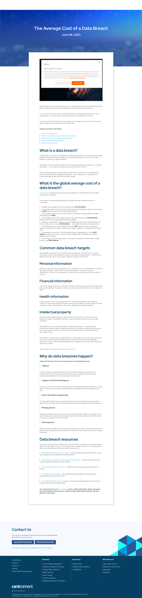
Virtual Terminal (47, 572)
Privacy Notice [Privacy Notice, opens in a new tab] (81, 78)
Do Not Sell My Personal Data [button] (22, 569)
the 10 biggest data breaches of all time (62, 346)
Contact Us (124, 4)
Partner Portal (77, 561)
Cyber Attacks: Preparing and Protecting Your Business (61, 457)
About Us (97, 3)
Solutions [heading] (46, 557)
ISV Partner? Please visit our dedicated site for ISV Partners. (32, 550)
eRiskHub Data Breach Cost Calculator (55, 450)
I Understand (78, 83)
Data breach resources (50, 140)
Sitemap (14, 566)
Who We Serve (67, 3)
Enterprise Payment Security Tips (53, 464)
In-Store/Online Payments (50, 567)
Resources (83, 3)
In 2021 (42, 111)
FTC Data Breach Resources (52, 478)
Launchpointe (62, 486)
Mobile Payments (48, 570)
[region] (71, 74)
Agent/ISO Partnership (23, 544)
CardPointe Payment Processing (53, 564)
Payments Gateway (48, 575)
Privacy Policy (16, 557)
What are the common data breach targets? (57, 135)
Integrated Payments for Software (53, 578)
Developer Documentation (81, 564)
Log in (110, 3)
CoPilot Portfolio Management (52, 561)
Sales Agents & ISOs (110, 561)
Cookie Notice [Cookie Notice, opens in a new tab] (73, 78)
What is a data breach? (50, 131)
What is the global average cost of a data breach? (59, 133)
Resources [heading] (77, 557)
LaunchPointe (77, 567)
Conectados (107, 567)
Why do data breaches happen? (53, 138)
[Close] (100, 62)
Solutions (51, 3)
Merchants (106, 570)
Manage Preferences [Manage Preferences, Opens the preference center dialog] (63, 83)
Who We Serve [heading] (108, 557)
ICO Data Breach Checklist (51, 471)
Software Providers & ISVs (111, 564)
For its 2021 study (45, 190)
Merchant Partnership (45, 544)
